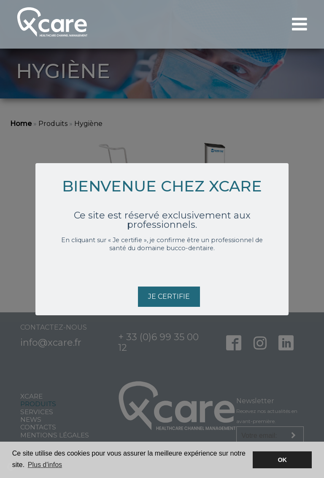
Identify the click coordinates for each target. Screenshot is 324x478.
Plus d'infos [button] (45, 464)
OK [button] (282, 459)
